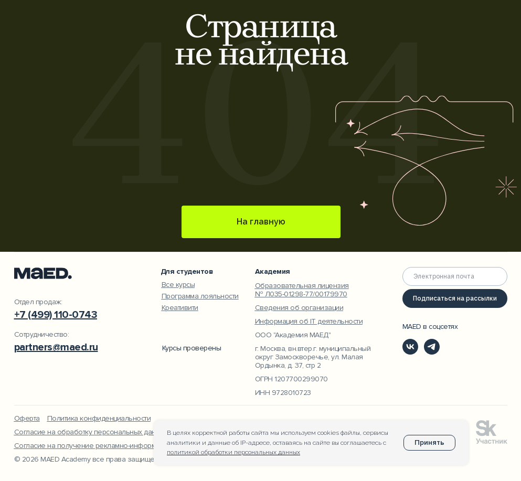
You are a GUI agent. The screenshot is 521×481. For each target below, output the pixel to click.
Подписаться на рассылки (455, 298)
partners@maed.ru (56, 347)
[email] (454, 276)
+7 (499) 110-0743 (56, 314)
